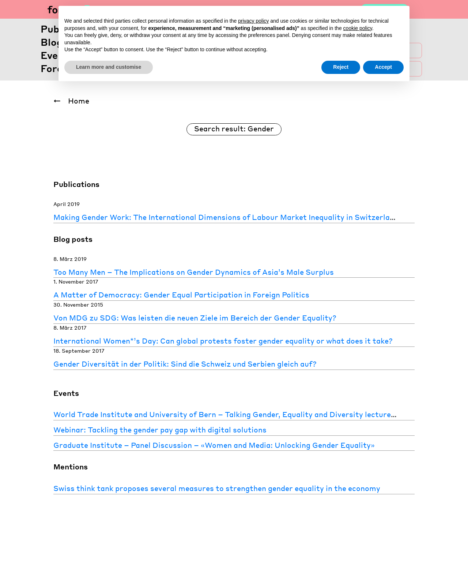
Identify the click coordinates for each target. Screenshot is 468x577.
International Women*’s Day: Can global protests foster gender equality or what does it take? (223, 340)
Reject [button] (340, 67)
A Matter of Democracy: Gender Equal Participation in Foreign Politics (181, 294)
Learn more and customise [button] (108, 67)
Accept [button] (383, 67)
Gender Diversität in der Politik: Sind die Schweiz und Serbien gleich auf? (185, 363)
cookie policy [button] (357, 28)
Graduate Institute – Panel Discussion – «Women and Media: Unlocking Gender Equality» (214, 445)
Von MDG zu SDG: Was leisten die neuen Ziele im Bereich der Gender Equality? (194, 317)
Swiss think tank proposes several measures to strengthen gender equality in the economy (216, 488)
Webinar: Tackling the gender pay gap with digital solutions (160, 429)
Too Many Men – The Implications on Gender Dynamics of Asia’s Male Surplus (193, 272)
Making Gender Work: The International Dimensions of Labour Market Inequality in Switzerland (226, 217)
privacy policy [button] (253, 21)
